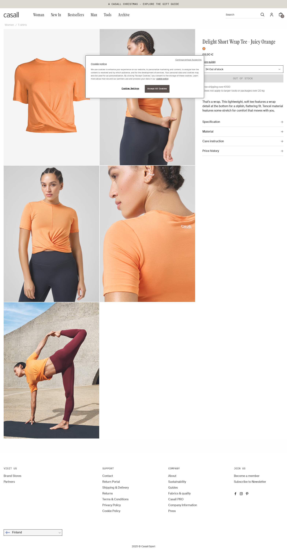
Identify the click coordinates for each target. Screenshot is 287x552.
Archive (124, 14)
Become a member (247, 476)
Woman (38, 14)
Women (9, 25)
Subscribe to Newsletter (250, 482)
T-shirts (22, 25)
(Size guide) (208, 62)
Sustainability (177, 482)
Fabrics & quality (179, 493)
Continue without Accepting (188, 60)
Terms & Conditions (115, 499)
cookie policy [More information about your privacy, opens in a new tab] (162, 78)
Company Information (182, 505)
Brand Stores (12, 476)
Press (172, 511)
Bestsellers (76, 14)
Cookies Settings (130, 88)
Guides (173, 487)
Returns (107, 493)
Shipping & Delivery (115, 487)
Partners (9, 482)
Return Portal (111, 482)
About (172, 476)
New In (56, 14)
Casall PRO (176, 499)
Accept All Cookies (157, 88)
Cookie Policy (111, 511)
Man (94, 14)
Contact (107, 476)
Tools (107, 14)
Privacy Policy (111, 505)
